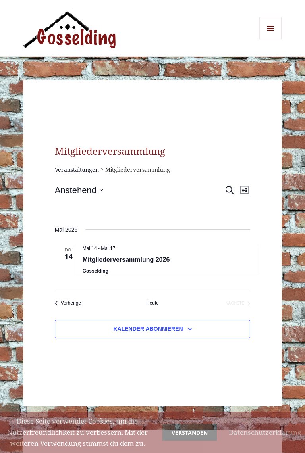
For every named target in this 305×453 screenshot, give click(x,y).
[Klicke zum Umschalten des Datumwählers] (79, 190)
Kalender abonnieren (148, 329)
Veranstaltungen (77, 169)
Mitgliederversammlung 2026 (126, 259)
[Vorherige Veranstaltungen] (68, 303)
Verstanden (190, 432)
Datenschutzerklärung (265, 432)
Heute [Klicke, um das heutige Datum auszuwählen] (152, 303)
